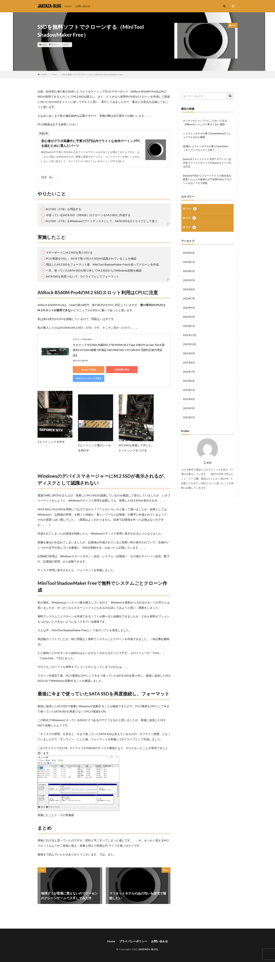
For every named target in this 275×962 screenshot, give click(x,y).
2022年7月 (189, 298)
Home (68, 6)
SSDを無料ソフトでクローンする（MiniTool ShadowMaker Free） (93, 74)
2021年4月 (189, 399)
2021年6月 (189, 380)
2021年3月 (189, 408)
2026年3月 (189, 252)
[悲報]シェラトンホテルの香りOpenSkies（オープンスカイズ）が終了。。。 (205, 148)
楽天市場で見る (122, 369)
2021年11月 (189, 335)
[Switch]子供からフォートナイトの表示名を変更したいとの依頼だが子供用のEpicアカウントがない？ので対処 (207, 179)
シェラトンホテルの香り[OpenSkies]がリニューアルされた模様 (207, 135)
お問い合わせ (83, 6)
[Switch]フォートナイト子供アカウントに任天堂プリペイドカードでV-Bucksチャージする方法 (207, 163)
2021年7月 (189, 371)
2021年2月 (189, 417)
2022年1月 (189, 325)
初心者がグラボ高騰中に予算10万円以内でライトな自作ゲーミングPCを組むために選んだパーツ (90, 143)
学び (191, 227)
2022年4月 (189, 307)
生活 (191, 218)
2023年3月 (189, 271)
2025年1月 (189, 261)
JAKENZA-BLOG (49, 6)
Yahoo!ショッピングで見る (89, 378)
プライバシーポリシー (133, 941)
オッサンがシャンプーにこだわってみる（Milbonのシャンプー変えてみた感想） (205, 122)
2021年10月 (189, 344)
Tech (44, 44)
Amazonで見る (88, 369)
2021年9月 (189, 353)
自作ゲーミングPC (60, 44)
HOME (44, 74)
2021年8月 (189, 362)
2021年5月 (189, 389)
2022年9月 (189, 280)
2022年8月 (189, 289)
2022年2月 (189, 316)
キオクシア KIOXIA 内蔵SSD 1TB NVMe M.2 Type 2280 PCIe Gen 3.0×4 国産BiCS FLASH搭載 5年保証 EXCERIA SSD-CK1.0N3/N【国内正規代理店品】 (119, 350)
